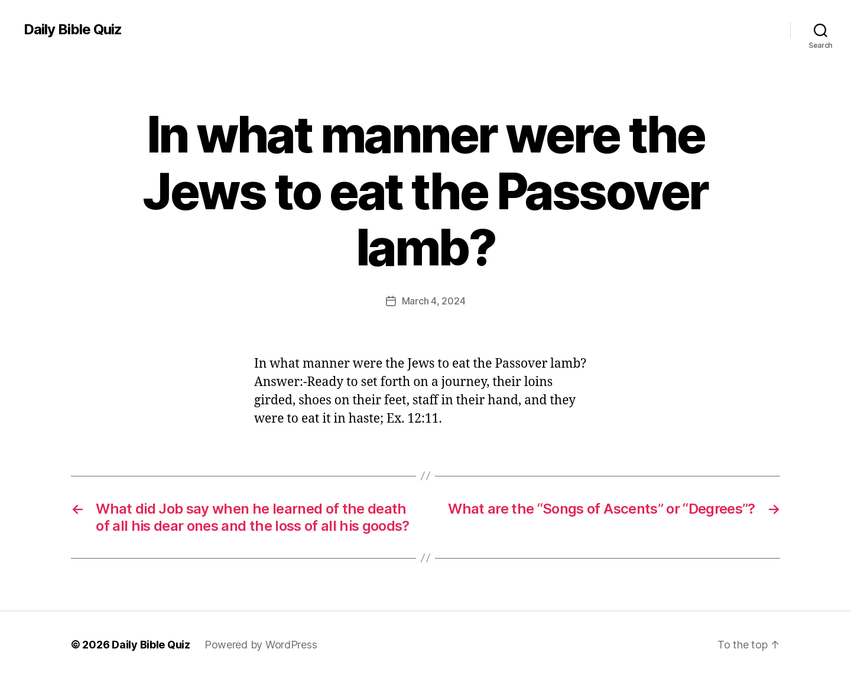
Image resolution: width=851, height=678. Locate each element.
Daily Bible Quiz (73, 29)
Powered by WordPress (260, 644)
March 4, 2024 (434, 301)
